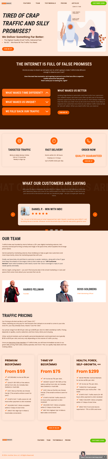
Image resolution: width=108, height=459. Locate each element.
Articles (75, 3)
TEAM (48, 440)
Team (38, 3)
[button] (13, 214)
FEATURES (41, 440)
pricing (67, 440)
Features (27, 3)
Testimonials (50, 3)
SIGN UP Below (54, 428)
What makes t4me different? (24, 92)
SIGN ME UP (8, 49)
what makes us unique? (21, 102)
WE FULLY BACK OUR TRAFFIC (22, 111)
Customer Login (99, 3)
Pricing (64, 3)
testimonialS (58, 440)
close (104, 457)
